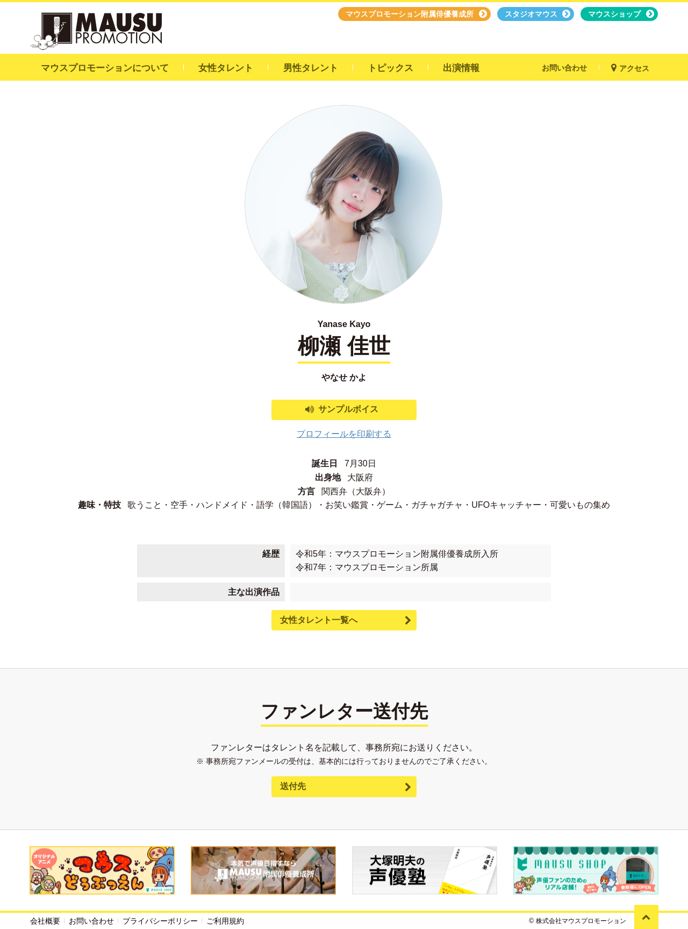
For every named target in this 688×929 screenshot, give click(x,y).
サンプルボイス (348, 409)
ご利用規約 (225, 921)
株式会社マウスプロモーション (581, 921)
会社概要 (45, 921)
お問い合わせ (91, 921)
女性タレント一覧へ (318, 620)
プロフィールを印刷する (344, 433)
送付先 (293, 786)
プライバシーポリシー (160, 921)
